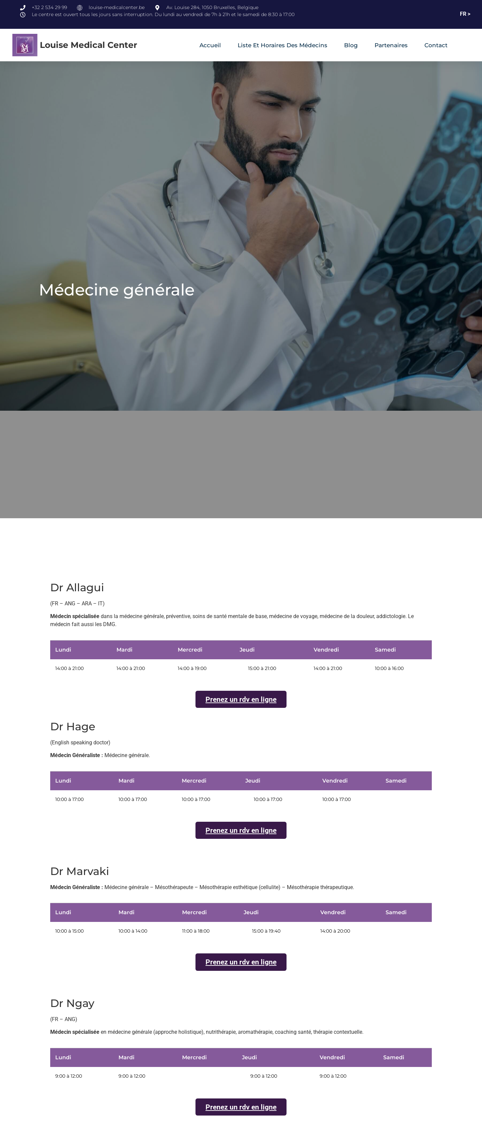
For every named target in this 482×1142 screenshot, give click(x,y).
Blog (351, 45)
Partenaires (391, 45)
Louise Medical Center (88, 45)
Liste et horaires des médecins (282, 45)
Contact (436, 45)
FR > (465, 14)
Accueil (210, 45)
